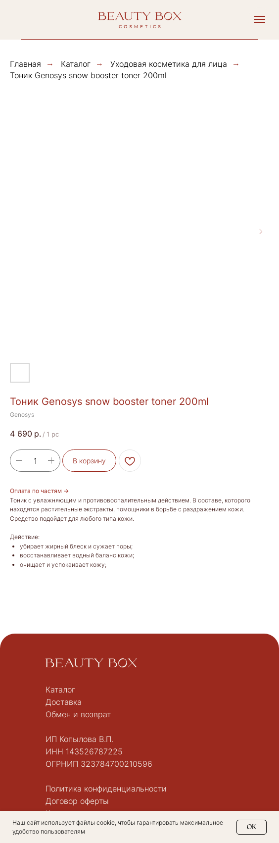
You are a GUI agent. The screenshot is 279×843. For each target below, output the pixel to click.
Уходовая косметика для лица (168, 64)
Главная (25, 64)
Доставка (64, 702)
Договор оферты (77, 801)
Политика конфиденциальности (106, 788)
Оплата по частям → (39, 491)
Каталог (76, 64)
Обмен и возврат (78, 714)
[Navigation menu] (259, 19)
